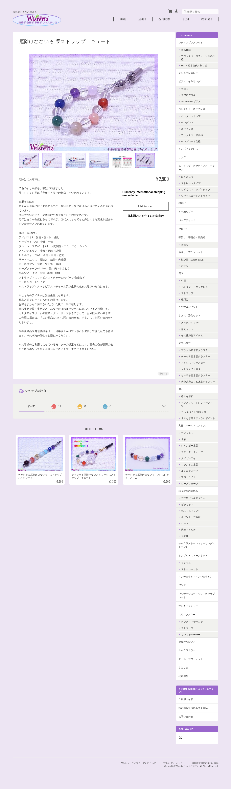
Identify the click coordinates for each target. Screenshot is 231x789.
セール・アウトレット (194, 664)
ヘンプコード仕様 (194, 140)
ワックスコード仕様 (195, 134)
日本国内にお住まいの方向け (144, 215)
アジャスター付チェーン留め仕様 (198, 57)
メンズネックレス (191, 148)
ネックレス (190, 128)
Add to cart (145, 205)
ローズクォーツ (192, 488)
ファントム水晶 (192, 469)
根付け (185, 202)
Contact (206, 19)
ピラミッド (190, 509)
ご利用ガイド (189, 704)
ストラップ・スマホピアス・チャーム (199, 167)
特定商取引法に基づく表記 (196, 713)
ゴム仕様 (189, 49)
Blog (186, 19)
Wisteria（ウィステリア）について (138, 768)
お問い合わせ (189, 721)
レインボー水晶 (192, 450)
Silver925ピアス (194, 100)
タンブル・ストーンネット (196, 560)
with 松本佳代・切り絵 (197, 64)
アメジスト (190, 438)
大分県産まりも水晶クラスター (198, 382)
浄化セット (190, 328)
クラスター (188, 342)
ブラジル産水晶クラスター (198, 349)
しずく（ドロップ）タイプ (198, 188)
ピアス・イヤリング (193, 80)
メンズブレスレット (193, 72)
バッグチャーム (190, 219)
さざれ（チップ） (194, 322)
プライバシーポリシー (174, 768)
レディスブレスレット (194, 41)
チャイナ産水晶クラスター (198, 355)
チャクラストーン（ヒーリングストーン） (199, 550)
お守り (188, 265)
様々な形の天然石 (191, 496)
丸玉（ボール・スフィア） (196, 431)
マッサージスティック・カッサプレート (199, 601)
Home (123, 19)
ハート (188, 528)
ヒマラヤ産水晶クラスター (198, 374)
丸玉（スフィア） (194, 516)
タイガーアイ (191, 463)
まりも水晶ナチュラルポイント (198, 422)
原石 (184, 391)
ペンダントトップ (194, 115)
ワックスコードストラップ (198, 195)
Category (165, 19)
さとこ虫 (186, 672)
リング (185, 156)
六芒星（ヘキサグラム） (197, 503)
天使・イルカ (191, 535)
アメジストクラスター (196, 362)
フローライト (191, 482)
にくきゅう (190, 176)
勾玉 (184, 272)
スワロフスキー (192, 94)
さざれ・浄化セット (193, 314)
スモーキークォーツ (195, 457)
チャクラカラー (190, 655)
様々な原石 (190, 398)
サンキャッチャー (191, 611)
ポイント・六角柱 (194, 522)
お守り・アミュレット (194, 251)
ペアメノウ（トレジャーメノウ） (198, 406)
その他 (188, 541)
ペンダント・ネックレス (195, 108)
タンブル (189, 568)
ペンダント (190, 121)
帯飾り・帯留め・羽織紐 (195, 236)
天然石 (188, 88)
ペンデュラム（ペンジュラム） (199, 581)
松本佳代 (186, 681)
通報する (162, 373)
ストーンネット (192, 574)
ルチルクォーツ (192, 476)
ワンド (185, 590)
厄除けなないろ (190, 647)
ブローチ (186, 228)
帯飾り (188, 244)
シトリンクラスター (195, 368)
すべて (31, 405)
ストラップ (190, 292)
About (142, 19)
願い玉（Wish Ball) (195, 258)
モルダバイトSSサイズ (196, 414)
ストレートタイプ (194, 182)
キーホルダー (189, 210)
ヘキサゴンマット (191, 306)
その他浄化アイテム (195, 334)
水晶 (186, 444)
